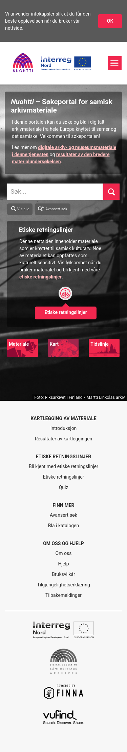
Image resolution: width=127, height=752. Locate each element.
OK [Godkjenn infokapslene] (110, 21)
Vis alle (19, 209)
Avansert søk (52, 208)
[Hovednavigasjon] (115, 63)
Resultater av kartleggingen (63, 438)
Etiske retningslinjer (63, 477)
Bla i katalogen (63, 525)
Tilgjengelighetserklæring (63, 584)
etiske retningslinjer (40, 277)
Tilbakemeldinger (63, 595)
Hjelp (63, 563)
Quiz (63, 487)
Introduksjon (63, 428)
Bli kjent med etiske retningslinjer (63, 466)
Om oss (64, 553)
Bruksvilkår (63, 574)
